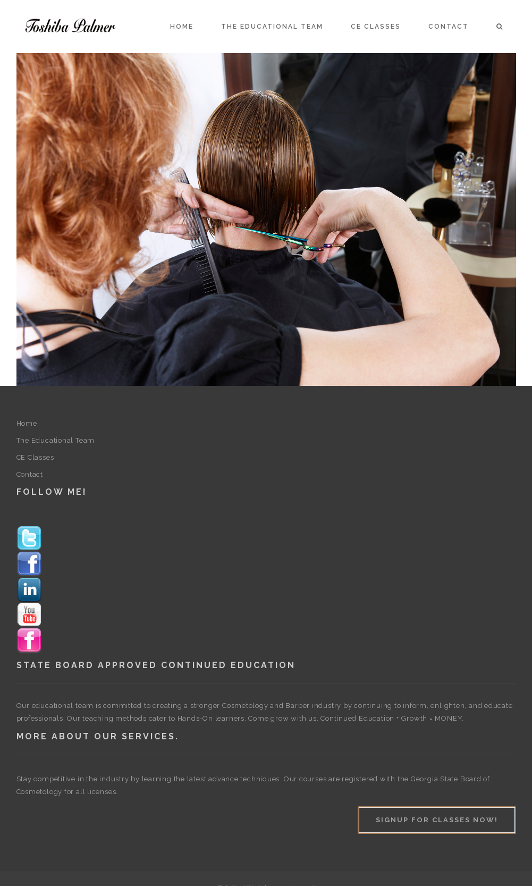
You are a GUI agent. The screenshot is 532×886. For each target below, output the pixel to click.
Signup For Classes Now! (437, 820)
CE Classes (376, 26)
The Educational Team (272, 26)
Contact (448, 26)
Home (181, 26)
